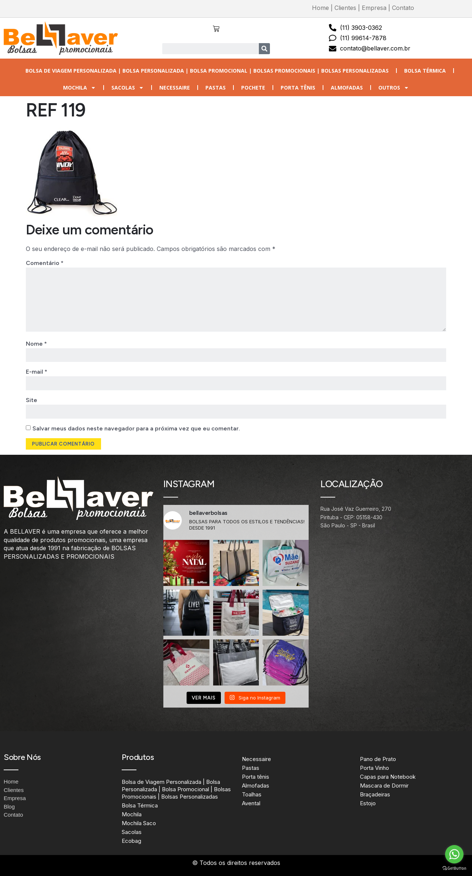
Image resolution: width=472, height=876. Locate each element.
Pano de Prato (378, 758)
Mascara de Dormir (384, 785)
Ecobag (131, 841)
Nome (36, 343)
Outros (393, 87)
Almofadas (347, 87)
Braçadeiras (375, 794)
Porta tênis (298, 87)
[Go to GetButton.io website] (454, 868)
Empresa (374, 7)
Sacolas (127, 87)
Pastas (215, 87)
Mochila (79, 87)
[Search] (264, 48)
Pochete (253, 87)
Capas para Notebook (388, 776)
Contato (403, 7)
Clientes (345, 7)
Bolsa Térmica (425, 70)
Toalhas (251, 794)
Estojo (368, 803)
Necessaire (174, 87)
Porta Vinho (374, 767)
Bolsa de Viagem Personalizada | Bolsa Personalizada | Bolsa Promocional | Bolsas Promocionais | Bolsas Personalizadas (207, 70)
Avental (251, 803)
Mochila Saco (139, 823)
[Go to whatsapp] (454, 854)
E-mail (36, 372)
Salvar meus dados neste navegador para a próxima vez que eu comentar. (136, 428)
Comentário (44, 262)
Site (31, 400)
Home (320, 7)
